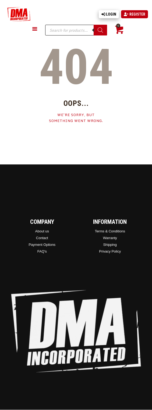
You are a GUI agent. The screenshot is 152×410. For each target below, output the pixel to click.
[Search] (100, 30)
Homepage (76, 137)
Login (108, 14)
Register (134, 14)
